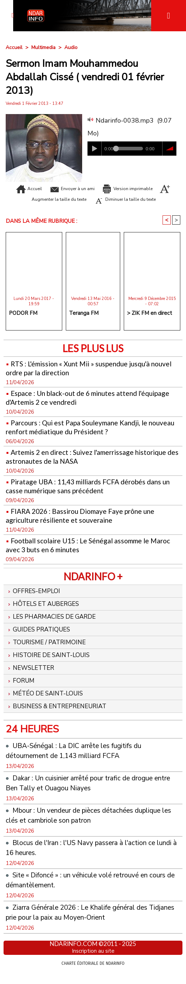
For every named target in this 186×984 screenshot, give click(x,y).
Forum (21, 692)
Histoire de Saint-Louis (50, 666)
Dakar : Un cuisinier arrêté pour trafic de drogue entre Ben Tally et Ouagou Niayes (89, 795)
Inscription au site (93, 964)
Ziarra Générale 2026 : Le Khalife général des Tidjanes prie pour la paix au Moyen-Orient (86, 925)
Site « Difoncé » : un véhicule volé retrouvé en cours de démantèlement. (86, 892)
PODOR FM (23, 322)
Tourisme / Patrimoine (49, 653)
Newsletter (32, 679)
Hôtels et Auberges (45, 613)
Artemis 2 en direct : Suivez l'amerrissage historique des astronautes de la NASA (76, 465)
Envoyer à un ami (93, 188)
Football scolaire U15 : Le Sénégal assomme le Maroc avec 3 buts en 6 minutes (84, 554)
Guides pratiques (40, 639)
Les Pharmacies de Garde (54, 626)
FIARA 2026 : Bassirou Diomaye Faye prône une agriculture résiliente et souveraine (86, 524)
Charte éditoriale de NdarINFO (93, 976)
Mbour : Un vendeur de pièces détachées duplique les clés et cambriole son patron (78, 828)
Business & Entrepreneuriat (61, 718)
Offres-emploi (34, 600)
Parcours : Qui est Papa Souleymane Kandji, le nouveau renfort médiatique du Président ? (82, 436)
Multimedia (43, 47)
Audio (71, 47)
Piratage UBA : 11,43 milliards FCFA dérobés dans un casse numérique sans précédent (90, 495)
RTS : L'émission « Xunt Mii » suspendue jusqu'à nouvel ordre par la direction (84, 377)
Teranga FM (84, 322)
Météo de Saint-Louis (47, 705)
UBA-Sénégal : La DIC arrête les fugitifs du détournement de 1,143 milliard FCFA (82, 763)
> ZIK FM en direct (149, 322)
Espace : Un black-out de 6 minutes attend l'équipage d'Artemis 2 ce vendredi (77, 406)
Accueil (14, 47)
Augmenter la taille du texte (104, 199)
